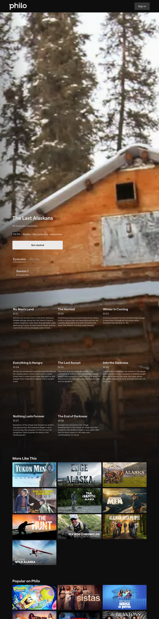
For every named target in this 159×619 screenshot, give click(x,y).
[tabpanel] (79, 352)
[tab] (19, 259)
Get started (37, 245)
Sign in (142, 6)
